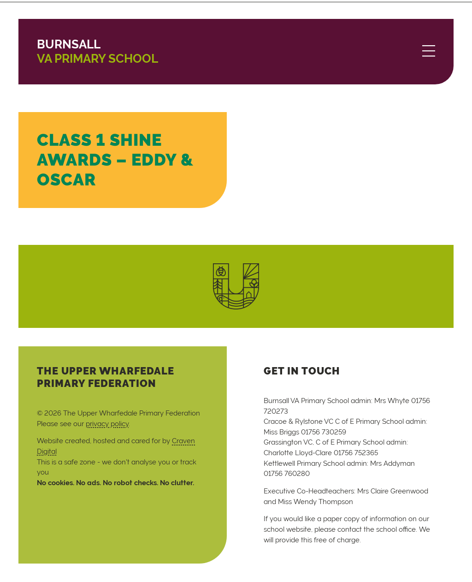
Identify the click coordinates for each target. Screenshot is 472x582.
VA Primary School (97, 51)
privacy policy (107, 424)
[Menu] (428, 51)
